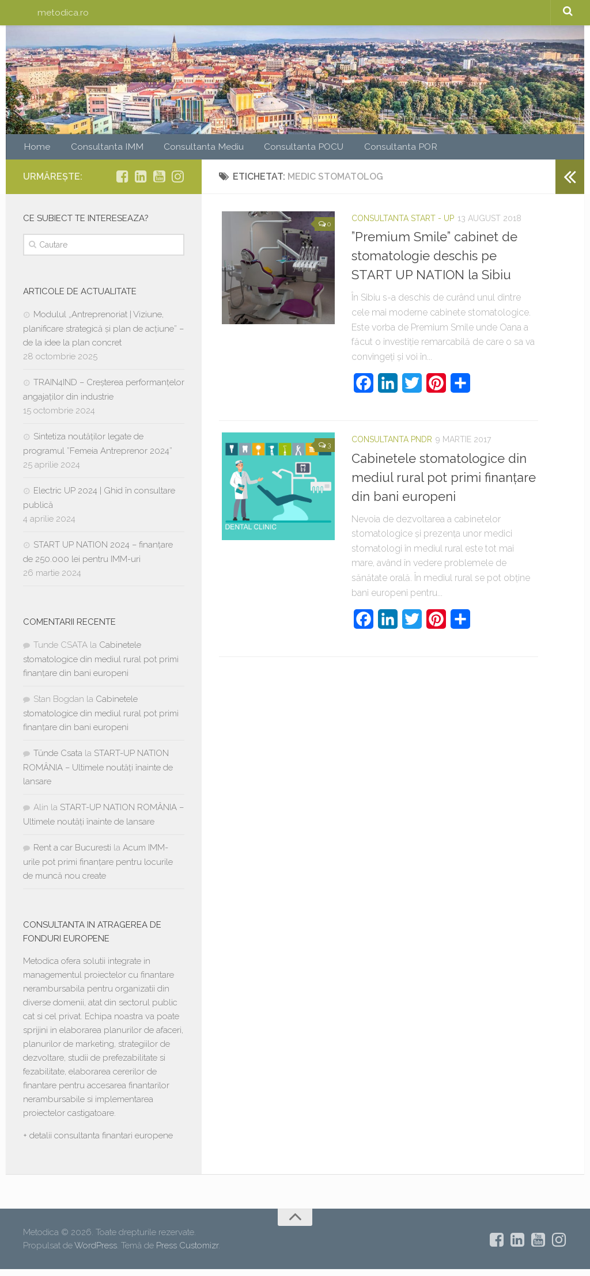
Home (35, 151)
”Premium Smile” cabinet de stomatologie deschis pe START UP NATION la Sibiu (434, 262)
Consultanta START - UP (402, 225)
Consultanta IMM (99, 151)
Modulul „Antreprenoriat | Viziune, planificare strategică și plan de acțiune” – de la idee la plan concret (103, 335)
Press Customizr (187, 1252)
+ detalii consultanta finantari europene (98, 1142)
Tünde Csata (57, 760)
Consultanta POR (371, 151)
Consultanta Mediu (187, 151)
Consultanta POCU (281, 151)
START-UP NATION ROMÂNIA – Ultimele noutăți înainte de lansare (98, 774)
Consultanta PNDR (391, 446)
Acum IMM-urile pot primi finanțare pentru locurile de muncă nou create (98, 868)
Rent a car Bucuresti (72, 854)
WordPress (95, 1252)
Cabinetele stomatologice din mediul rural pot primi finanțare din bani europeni (443, 483)
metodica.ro (62, 14)
